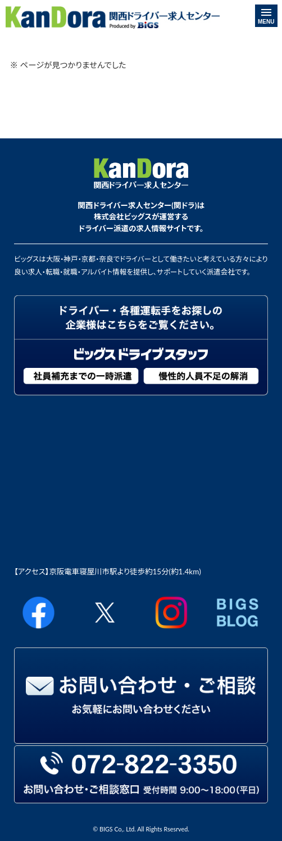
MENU (266, 17)
